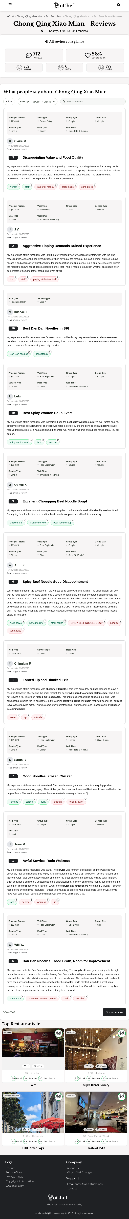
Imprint (10, 1168)
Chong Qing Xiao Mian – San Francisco (39, 16)
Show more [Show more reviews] (114, 1012)
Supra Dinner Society (96, 1085)
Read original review (17, 149)
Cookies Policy (15, 1185)
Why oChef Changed (80, 1172)
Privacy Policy (14, 1177)
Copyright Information (20, 1181)
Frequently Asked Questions (84, 1184)
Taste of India (96, 1148)
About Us (73, 1168)
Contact (72, 1188)
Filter (9, 101)
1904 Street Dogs (33, 1148)
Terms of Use (14, 1172)
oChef (10, 16)
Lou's (33, 1085)
